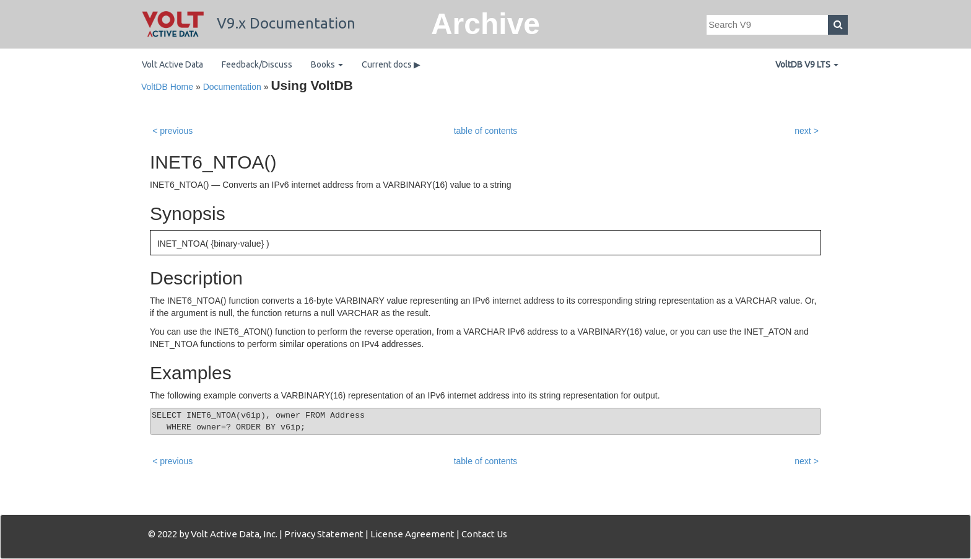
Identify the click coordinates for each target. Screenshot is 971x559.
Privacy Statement (324, 534)
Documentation (232, 87)
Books (327, 64)
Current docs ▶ (391, 64)
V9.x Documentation (248, 23)
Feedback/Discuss (257, 64)
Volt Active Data (172, 64)
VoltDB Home (167, 87)
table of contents (486, 131)
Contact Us (484, 534)
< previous (172, 131)
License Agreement (412, 534)
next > (807, 131)
